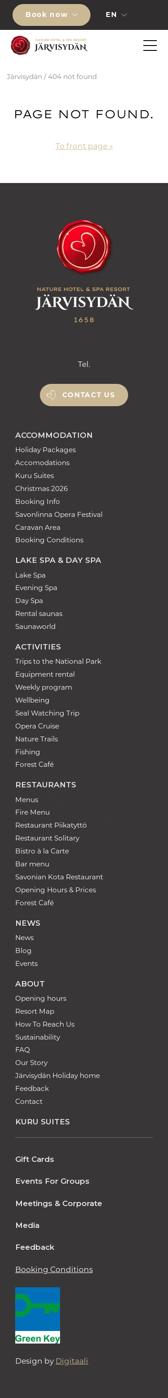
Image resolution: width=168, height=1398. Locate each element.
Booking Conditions (49, 540)
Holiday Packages (45, 449)
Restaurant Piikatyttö (51, 825)
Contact (29, 1101)
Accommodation (54, 435)
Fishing (27, 752)
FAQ (22, 1049)
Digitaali (72, 1360)
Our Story (31, 1062)
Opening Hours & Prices (55, 890)
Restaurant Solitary (47, 838)
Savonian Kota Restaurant (59, 877)
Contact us (89, 395)
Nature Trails (36, 739)
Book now (48, 14)
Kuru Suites (34, 475)
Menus (26, 799)
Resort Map (34, 1011)
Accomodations (42, 462)
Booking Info (37, 501)
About (30, 983)
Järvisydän (24, 76)
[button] (148, 14)
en (113, 14)
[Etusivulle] (48, 45)
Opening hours (40, 998)
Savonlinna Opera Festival (59, 514)
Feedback (32, 1088)
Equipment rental (45, 674)
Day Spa (29, 600)
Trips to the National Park (58, 661)
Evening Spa (36, 587)
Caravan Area (37, 527)
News (27, 923)
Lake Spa (30, 575)
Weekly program (43, 687)
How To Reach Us (44, 1024)
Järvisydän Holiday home (57, 1075)
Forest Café (34, 764)
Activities (38, 646)
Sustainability (37, 1037)
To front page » (84, 145)
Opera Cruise (37, 726)
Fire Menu (32, 812)
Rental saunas (38, 613)
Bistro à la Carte (42, 851)
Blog (23, 950)
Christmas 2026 (41, 488)
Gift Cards (34, 1159)
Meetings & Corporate (58, 1203)
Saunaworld (35, 626)
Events (26, 963)
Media (27, 1225)
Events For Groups (52, 1181)
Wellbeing (32, 700)
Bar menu (32, 864)
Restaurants (45, 784)
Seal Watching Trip (47, 713)
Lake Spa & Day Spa (58, 560)
